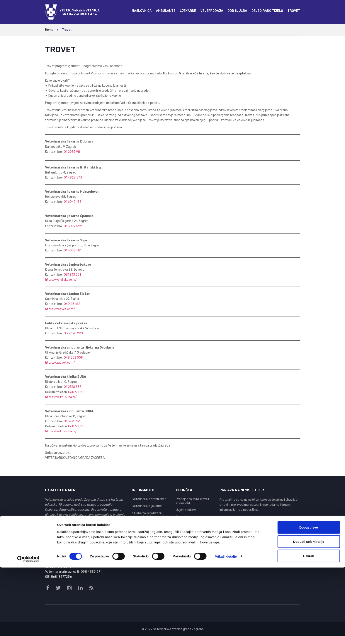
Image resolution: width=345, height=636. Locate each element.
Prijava (295, 523)
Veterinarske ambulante (149, 499)
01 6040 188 (73, 202)
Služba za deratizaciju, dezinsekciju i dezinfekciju (150, 515)
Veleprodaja (140, 524)
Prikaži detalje (226, 625)
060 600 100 (77, 392)
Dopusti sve (308, 596)
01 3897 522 (73, 226)
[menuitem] (142, 10)
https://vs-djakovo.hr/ (61, 280)
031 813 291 (72, 275)
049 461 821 (73, 304)
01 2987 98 (72, 152)
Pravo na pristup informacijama (187, 533)
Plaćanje (181, 517)
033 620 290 (73, 333)
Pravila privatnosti (189, 524)
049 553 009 (73, 357)
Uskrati (308, 624)
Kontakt (181, 542)
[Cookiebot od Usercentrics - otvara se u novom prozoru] (28, 627)
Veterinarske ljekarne (147, 506)
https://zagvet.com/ (60, 309)
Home (49, 30)
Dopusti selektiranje (308, 610)
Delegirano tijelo (143, 531)
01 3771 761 (72, 421)
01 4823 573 (73, 177)
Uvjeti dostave (186, 510)
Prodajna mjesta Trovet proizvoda (192, 501)
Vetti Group (57, 532)
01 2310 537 (72, 387)
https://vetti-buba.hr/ (61, 397)
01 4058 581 (73, 250)
